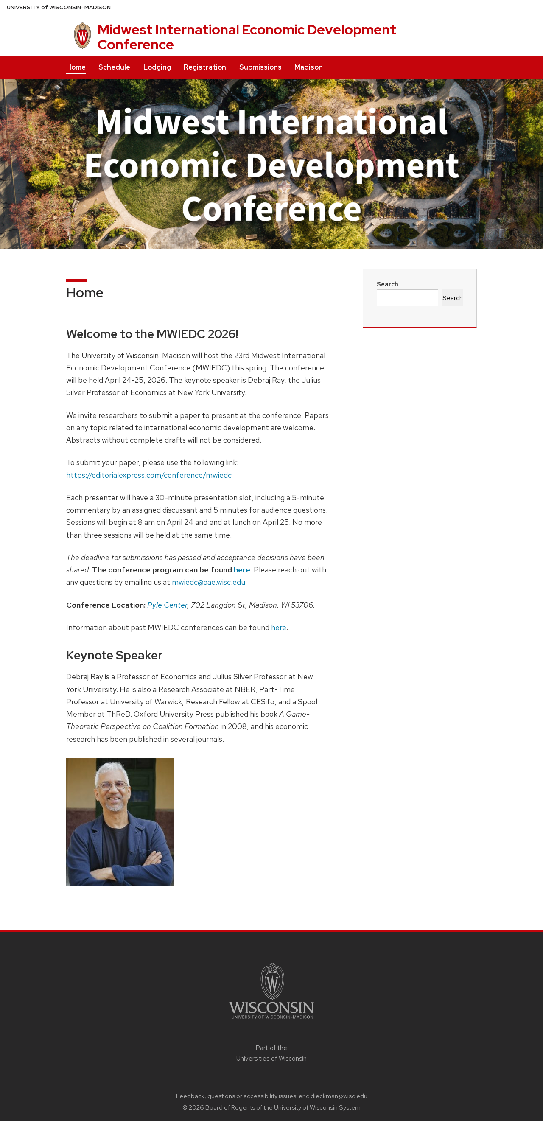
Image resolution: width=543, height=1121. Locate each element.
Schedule (114, 67)
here (242, 570)
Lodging (157, 67)
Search (387, 284)
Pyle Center (167, 605)
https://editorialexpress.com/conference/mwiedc (149, 475)
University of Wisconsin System (317, 1107)
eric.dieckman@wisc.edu (333, 1096)
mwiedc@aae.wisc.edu (208, 582)
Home (76, 67)
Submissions (260, 67)
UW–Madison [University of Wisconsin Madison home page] (59, 7)
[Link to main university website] (271, 1020)
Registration (205, 67)
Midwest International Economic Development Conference (247, 36)
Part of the (271, 1053)
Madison (308, 67)
